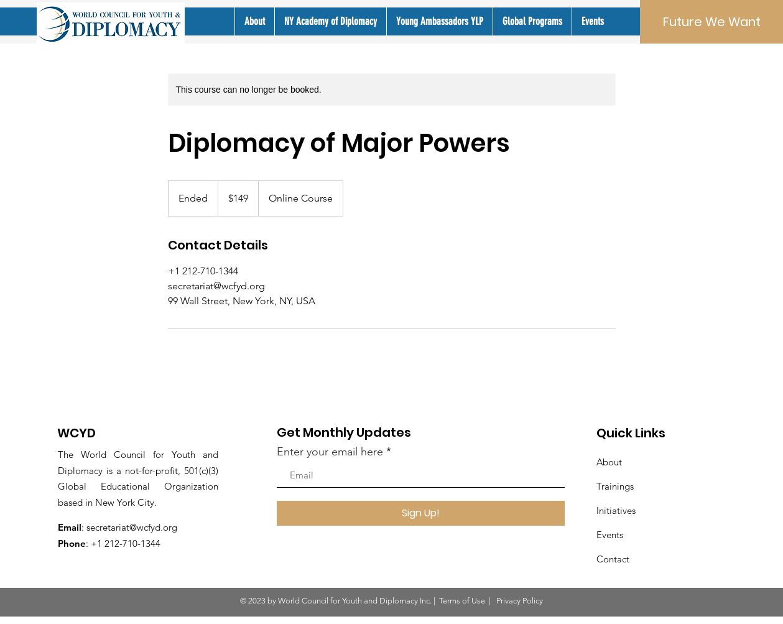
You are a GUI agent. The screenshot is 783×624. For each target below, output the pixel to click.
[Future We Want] (711, 22)
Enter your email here (330, 451)
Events (609, 535)
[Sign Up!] (421, 513)
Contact (612, 559)
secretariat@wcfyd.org (131, 527)
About (609, 462)
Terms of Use (462, 600)
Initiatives (616, 510)
